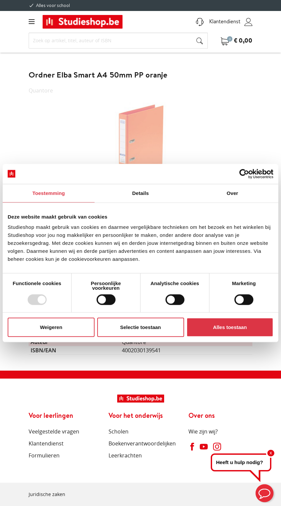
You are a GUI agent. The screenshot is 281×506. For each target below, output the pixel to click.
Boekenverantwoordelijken (142, 443)
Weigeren (51, 327)
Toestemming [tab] (48, 193)
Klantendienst (218, 21)
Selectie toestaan (140, 327)
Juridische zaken (47, 494)
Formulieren (44, 455)
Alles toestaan (230, 327)
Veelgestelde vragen (54, 431)
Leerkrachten (125, 455)
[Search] (118, 41)
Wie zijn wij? (203, 431)
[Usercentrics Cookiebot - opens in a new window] (244, 174)
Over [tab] (232, 193)
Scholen (119, 431)
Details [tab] (140, 193)
